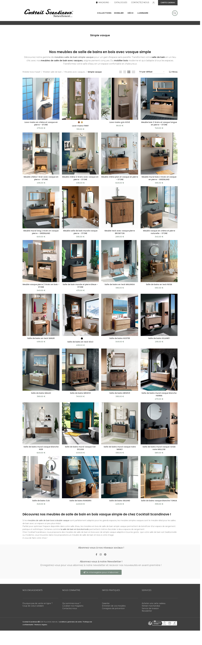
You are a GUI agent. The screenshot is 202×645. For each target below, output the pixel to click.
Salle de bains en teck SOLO (80, 344)
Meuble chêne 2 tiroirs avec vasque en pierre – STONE (80, 180)
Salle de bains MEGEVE (80, 395)
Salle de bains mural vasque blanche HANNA (159, 396)
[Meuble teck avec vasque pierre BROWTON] (119, 210)
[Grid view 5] (133, 74)
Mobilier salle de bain (52, 74)
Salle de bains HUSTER (119, 340)
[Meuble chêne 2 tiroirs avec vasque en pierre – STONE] (80, 156)
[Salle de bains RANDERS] (80, 480)
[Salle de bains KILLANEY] (159, 317)
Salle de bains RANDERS (80, 503)
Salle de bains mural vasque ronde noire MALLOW (159, 450)
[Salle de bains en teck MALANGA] (119, 263)
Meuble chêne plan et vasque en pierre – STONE (119, 180)
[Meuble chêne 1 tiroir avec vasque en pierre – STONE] (41, 156)
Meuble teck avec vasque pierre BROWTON (120, 234)
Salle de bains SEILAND (119, 503)
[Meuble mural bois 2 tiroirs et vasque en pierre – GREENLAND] (159, 156)
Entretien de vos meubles (114, 608)
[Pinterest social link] (105, 557)
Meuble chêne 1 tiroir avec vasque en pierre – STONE (40, 180)
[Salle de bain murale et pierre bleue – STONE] (80, 263)
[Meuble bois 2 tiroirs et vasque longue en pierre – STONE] (159, 101)
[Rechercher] (175, 14)
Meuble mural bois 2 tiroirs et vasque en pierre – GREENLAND (159, 180)
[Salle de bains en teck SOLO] (80, 317)
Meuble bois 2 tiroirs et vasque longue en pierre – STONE (159, 125)
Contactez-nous (69, 611)
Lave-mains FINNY (80, 128)
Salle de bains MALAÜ (41, 395)
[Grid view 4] (128, 74)
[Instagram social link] (100, 557)
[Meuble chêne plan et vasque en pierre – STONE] (119, 156)
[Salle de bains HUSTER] (119, 317)
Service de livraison (150, 611)
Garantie (106, 606)
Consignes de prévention (113, 611)
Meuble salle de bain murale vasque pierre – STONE (80, 234)
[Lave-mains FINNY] (80, 101)
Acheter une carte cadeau (153, 606)
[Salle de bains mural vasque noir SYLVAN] (80, 426)
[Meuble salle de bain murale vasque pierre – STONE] (80, 210)
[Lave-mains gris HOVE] (119, 101)
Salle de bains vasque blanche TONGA (159, 503)
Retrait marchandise (151, 608)
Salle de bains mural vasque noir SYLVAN (80, 450)
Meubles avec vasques (74, 74)
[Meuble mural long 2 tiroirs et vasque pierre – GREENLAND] (41, 210)
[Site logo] (49, 14)
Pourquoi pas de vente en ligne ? (38, 606)
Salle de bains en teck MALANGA (120, 286)
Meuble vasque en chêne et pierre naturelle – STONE (159, 234)
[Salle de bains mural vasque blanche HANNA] (159, 372)
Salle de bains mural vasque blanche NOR (41, 450)
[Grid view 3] (124, 74)
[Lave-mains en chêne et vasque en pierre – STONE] (41, 101)
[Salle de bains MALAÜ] (41, 372)
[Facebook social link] (96, 557)
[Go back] (87, 37)
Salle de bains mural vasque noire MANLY (120, 450)
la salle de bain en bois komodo (75, 531)
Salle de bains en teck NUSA (159, 286)
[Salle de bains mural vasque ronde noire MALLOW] (159, 426)
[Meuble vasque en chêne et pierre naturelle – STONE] (159, 210)
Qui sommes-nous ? (71, 606)
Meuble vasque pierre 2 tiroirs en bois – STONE (41, 288)
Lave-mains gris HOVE (119, 124)
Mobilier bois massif (31, 74)
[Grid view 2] (120, 74)
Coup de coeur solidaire (33, 608)
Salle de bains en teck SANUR (41, 340)
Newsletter (147, 613)
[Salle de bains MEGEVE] (80, 372)
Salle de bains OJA (41, 503)
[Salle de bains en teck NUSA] (159, 263)
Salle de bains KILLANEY (159, 340)
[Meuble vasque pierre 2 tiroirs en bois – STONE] (41, 263)
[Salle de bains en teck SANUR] (41, 317)
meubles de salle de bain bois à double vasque (48, 523)
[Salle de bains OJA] (41, 480)
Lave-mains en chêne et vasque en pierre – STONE (40, 125)
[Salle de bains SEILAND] (119, 480)
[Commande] (152, 74)
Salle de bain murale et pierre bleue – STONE (80, 288)
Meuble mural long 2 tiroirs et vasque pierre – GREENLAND (41, 234)
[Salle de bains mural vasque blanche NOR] (41, 426)
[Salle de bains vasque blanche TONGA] (159, 480)
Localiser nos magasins (72, 608)
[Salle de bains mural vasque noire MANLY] (119, 426)
